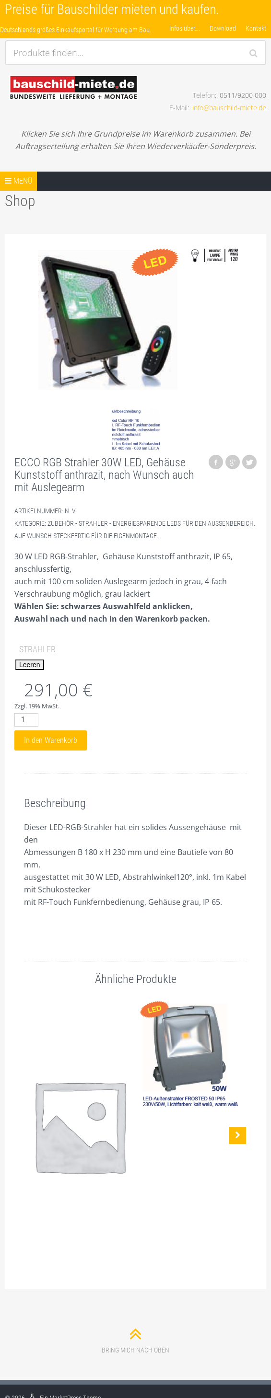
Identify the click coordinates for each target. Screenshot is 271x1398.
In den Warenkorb (50, 740)
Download (223, 28)
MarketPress (65, 1374)
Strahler (37, 649)
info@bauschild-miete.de (229, 107)
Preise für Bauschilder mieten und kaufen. (112, 9)
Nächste (237, 1123)
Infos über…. (184, 28)
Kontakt (256, 28)
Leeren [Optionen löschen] (29, 665)
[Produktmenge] (26, 720)
